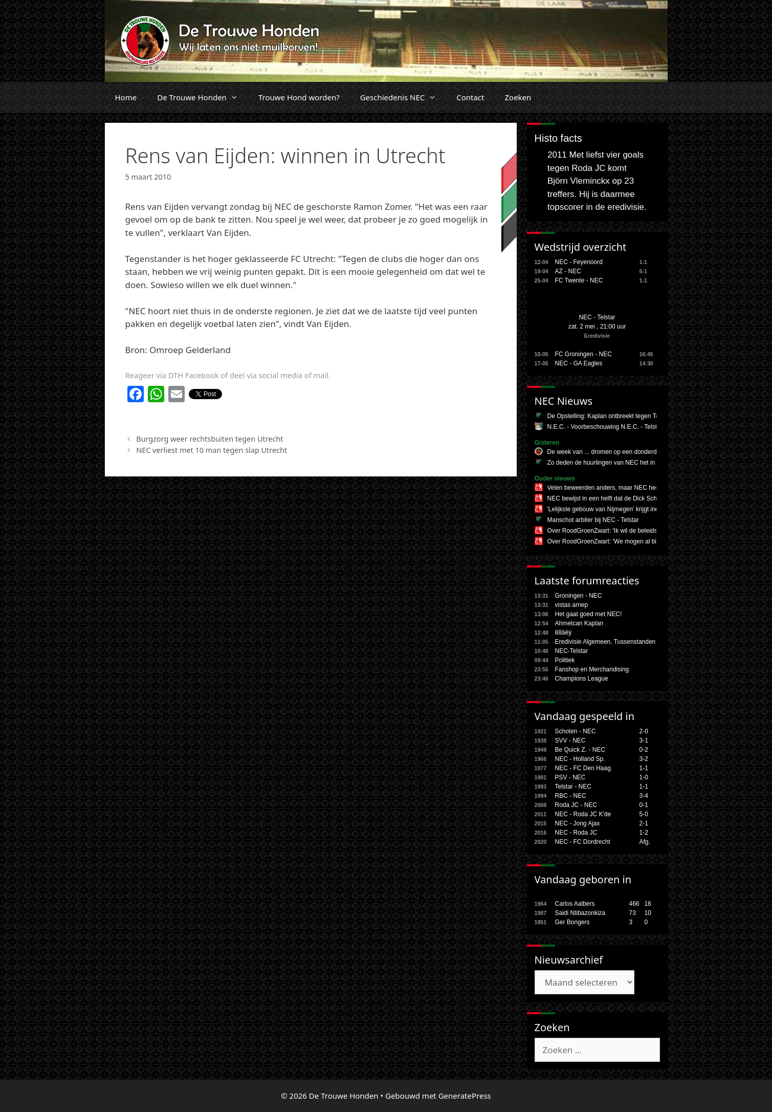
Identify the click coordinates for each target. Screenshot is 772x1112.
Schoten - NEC (575, 731)
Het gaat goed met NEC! (588, 614)
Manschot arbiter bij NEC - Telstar (593, 520)
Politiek (565, 660)
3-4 (643, 795)
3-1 (643, 740)
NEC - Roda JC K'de (583, 814)
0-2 (643, 749)
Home (126, 97)
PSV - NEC (570, 777)
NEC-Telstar (571, 651)
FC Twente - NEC (579, 280)
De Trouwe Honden (202, 97)
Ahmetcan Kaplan (579, 623)
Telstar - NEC (573, 786)
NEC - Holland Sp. (580, 758)
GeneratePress (464, 1096)
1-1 (643, 768)
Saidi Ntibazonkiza (580, 913)
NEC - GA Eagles (579, 363)
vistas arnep (571, 604)
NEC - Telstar (597, 317)
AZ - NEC (568, 271)
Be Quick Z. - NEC (580, 749)
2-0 (643, 731)
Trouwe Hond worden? (299, 97)
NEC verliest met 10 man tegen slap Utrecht (211, 450)
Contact (470, 97)
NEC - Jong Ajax (577, 823)
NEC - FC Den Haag (583, 768)
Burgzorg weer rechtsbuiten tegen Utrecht (209, 439)
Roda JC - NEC (576, 805)
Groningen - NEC (578, 595)
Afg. (644, 841)
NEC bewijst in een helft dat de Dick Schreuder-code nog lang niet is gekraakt (653, 498)
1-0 (643, 777)
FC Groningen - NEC (583, 354)
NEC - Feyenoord (579, 262)
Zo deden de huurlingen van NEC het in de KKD (612, 462)
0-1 (643, 805)
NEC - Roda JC (576, 832)
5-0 (643, 814)
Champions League (581, 678)
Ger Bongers (572, 922)
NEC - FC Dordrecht (582, 841)
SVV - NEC (570, 740)
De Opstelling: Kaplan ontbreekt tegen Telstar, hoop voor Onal (631, 416)
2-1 (643, 823)
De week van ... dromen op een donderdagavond (613, 451)
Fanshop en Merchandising (592, 669)
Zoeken (517, 97)
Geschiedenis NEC (403, 97)
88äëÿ (563, 632)
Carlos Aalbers (575, 903)
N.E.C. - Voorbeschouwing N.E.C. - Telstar (605, 426)
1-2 (643, 832)
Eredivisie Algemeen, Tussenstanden (605, 641)
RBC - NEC (570, 795)
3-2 (643, 758)
